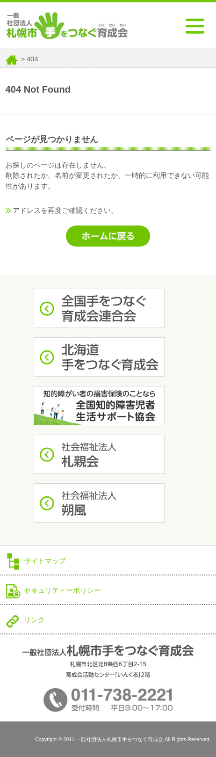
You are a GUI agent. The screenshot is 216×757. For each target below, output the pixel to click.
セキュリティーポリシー (62, 590)
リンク (34, 620)
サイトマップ (45, 561)
